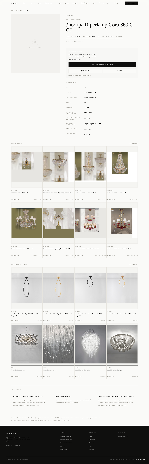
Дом (39, 3)
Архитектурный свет (66, 439)
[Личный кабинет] (120, 3)
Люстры (119, 36)
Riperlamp (19, 10)
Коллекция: (89, 36)
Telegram (78, 41)
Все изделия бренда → (74, 19)
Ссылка (69, 41)
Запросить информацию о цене (102, 64)
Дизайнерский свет (65, 436)
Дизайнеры (84, 3)
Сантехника (48, 3)
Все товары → (133, 143)
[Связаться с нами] (140, 460)
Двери (67, 3)
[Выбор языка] (109, 3)
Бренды (74, 3)
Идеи (93, 3)
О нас (90, 436)
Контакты (92, 449)
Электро (58, 3)
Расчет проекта (132, 3)
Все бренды (63, 449)
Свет (24, 3)
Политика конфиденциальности (118, 459)
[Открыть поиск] (117, 3)
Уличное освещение (66, 443)
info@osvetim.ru (123, 436)
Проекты (101, 3)
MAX (119, 70)
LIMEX (12, 10)
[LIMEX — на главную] (14, 3)
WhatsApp (17, 445)
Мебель (32, 3)
